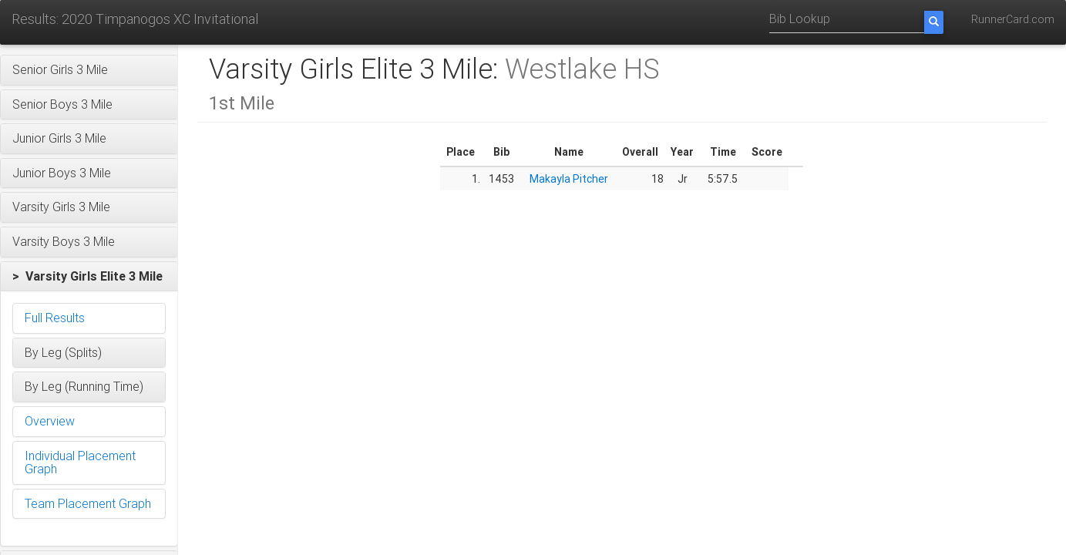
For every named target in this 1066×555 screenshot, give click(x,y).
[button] (89, 70)
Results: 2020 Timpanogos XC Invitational (135, 19)
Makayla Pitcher (569, 179)
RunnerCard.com (1012, 19)
